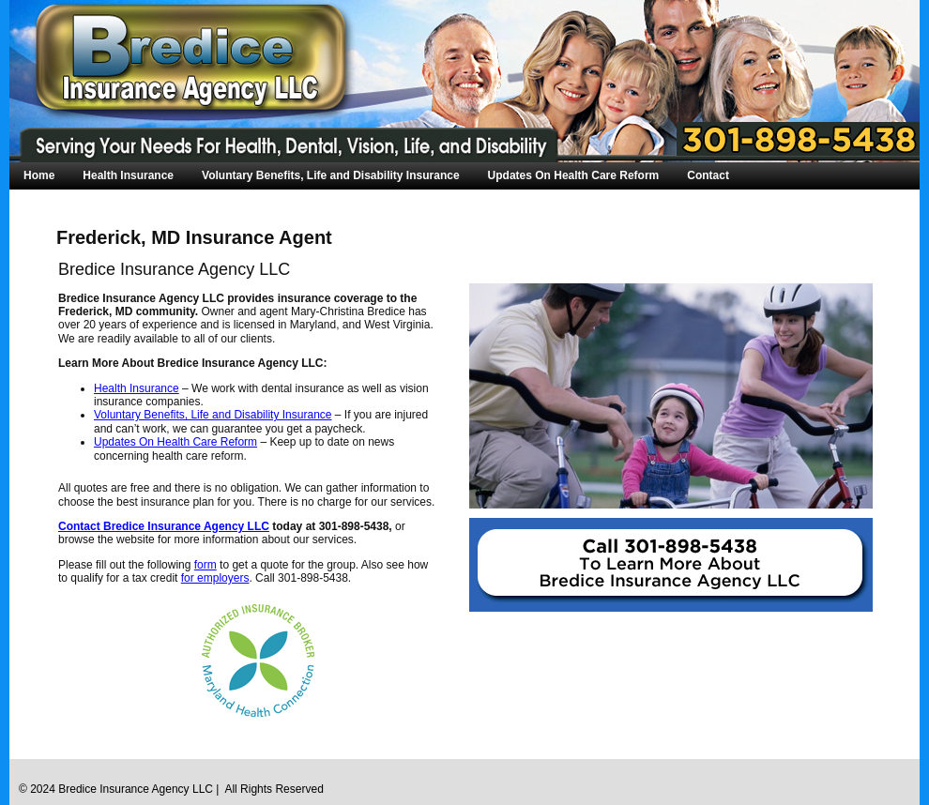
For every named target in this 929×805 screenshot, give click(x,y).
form (205, 564)
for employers (215, 578)
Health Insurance (128, 175)
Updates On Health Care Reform (574, 175)
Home (38, 175)
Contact (708, 175)
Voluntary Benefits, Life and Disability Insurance (331, 175)
